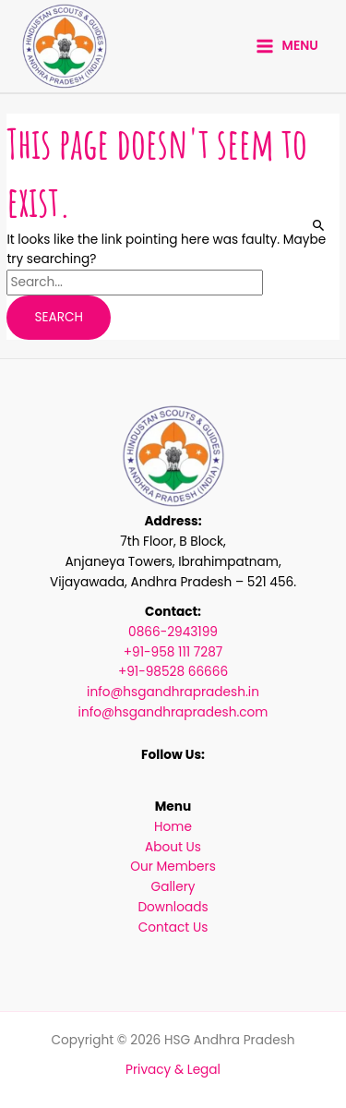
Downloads (172, 907)
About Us (173, 847)
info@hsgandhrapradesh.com (173, 712)
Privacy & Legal (173, 1069)
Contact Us (173, 927)
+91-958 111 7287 (173, 652)
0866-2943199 (173, 632)
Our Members (173, 866)
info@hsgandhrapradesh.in (173, 692)
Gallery (173, 887)
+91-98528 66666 (173, 671)
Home (173, 827)
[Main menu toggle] (287, 46)
